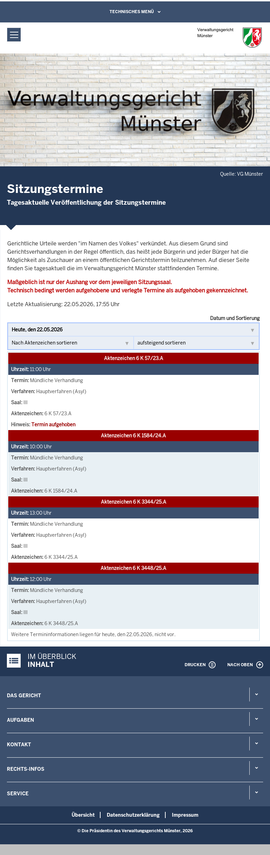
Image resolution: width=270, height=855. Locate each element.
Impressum (185, 815)
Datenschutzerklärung (133, 815)
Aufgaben (20, 720)
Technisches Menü (132, 11)
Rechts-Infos (25, 769)
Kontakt (19, 744)
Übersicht (83, 815)
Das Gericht (24, 695)
